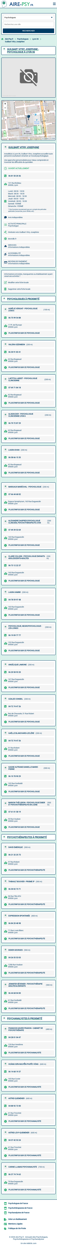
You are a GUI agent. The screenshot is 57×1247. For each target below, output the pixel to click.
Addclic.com (31, 1243)
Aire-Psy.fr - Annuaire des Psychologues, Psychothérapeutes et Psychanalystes (30, 1238)
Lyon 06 (35, 39)
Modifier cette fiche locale (18, 282)
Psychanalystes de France (18, 1213)
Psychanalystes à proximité (24, 1018)
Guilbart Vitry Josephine (14, 42)
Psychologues (22, 39)
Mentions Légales (15, 1224)
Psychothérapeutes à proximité (27, 837)
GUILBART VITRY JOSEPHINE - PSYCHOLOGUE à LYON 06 (23, 50)
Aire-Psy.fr (9, 39)
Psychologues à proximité (23, 298)
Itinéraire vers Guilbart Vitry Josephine (23, 232)
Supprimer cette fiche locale (19, 289)
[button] (28, 117)
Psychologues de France (18, 1203)
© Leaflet (45, 139)
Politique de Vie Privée (17, 1228)
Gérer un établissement (17, 1219)
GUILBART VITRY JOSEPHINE (23, 147)
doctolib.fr (12, 239)
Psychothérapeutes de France (20, 1208)
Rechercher (28, 31)
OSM (53, 139)
